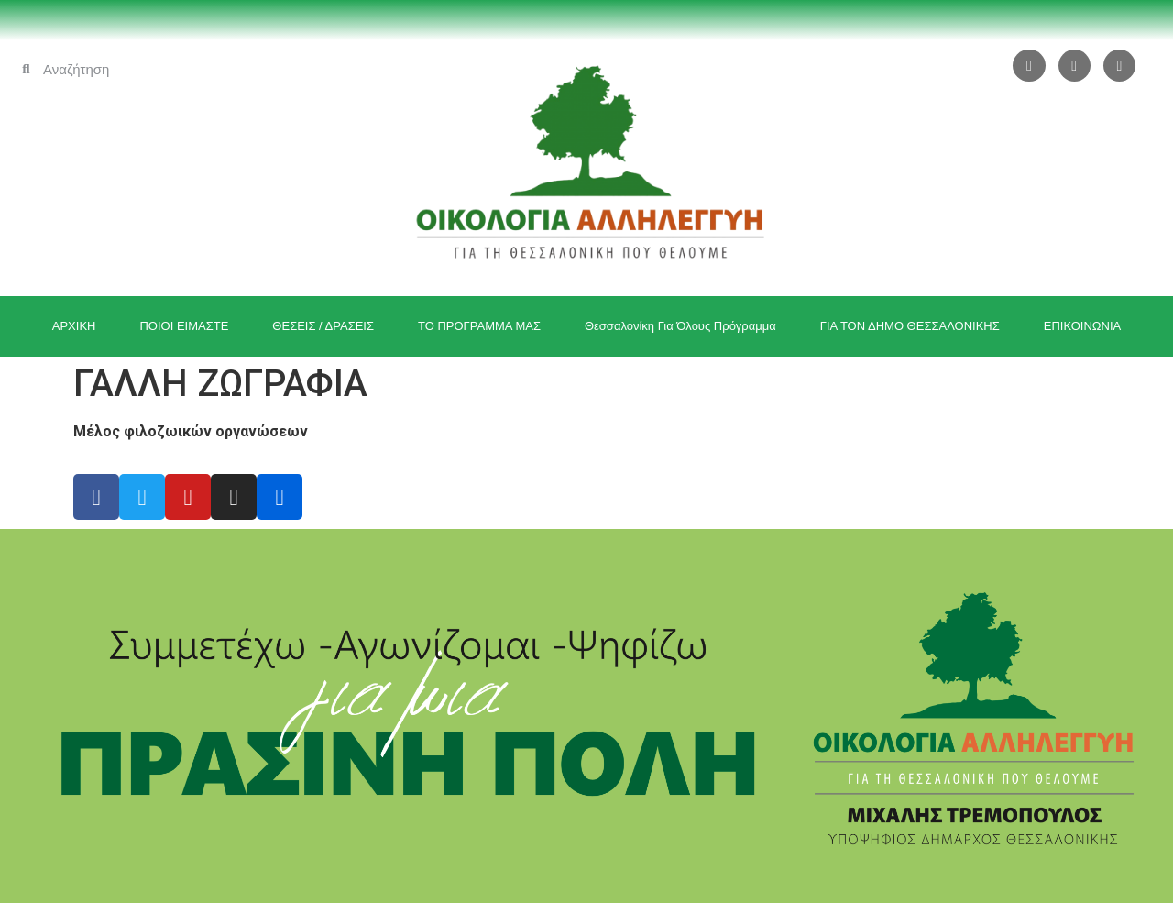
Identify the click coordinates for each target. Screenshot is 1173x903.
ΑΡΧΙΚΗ (74, 326)
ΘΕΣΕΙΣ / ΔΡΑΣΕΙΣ (323, 326)
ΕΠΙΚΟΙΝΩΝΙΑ (1082, 326)
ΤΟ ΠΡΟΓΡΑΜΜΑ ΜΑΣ (479, 326)
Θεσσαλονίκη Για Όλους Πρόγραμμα (680, 326)
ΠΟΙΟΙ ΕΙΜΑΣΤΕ (183, 326)
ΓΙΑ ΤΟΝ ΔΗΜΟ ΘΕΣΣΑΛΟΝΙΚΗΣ (910, 326)
